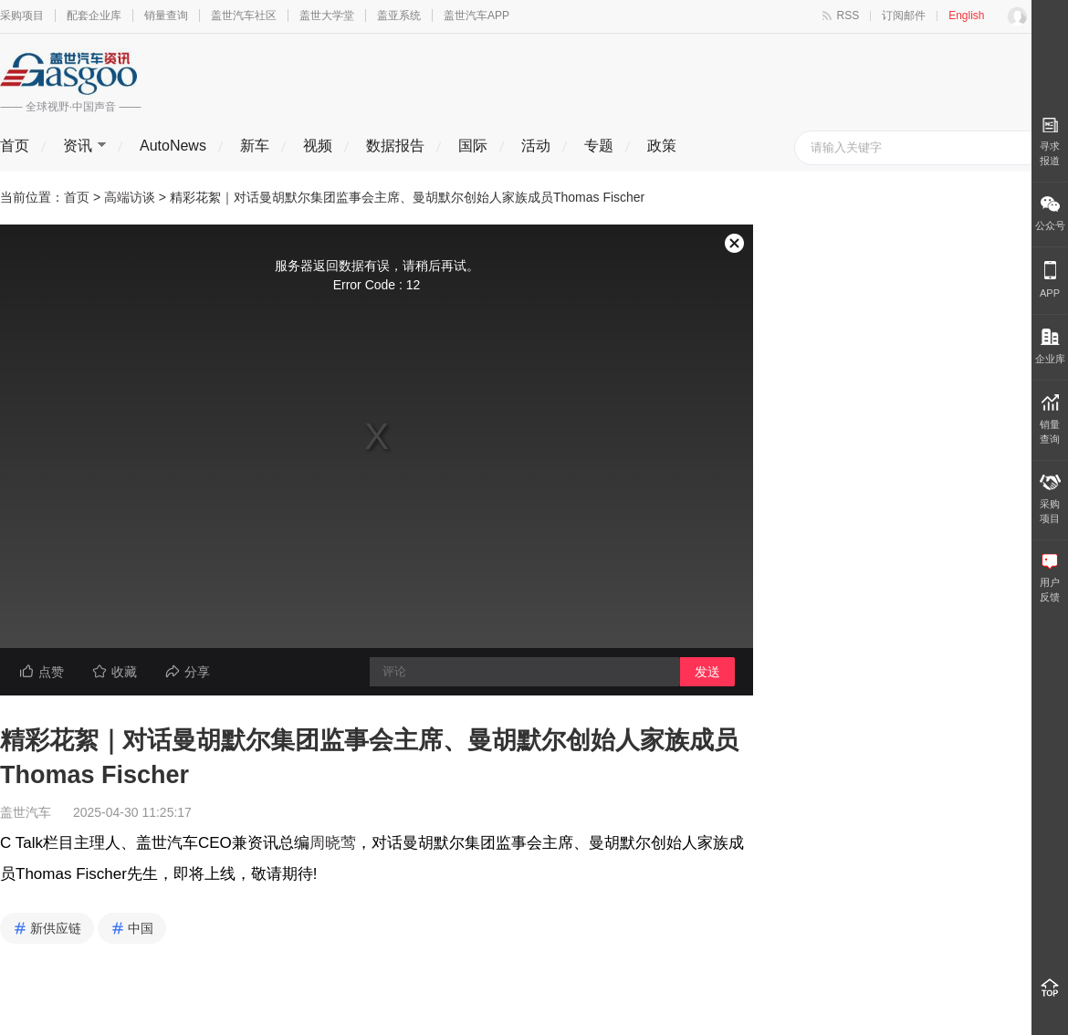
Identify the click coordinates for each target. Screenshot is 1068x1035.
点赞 (51, 671)
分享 (197, 671)
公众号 (1050, 213)
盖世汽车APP (476, 15)
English (966, 15)
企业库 (1050, 346)
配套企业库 (94, 15)
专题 (598, 145)
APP (1050, 279)
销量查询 (166, 15)
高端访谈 (129, 197)
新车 (254, 145)
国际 (472, 145)
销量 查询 (1050, 419)
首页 (14, 145)
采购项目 (22, 15)
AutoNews (173, 145)
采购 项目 (1050, 499)
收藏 (124, 671)
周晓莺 (332, 843)
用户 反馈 (1050, 578)
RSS (848, 15)
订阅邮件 (904, 15)
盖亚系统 (399, 15)
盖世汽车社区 (244, 15)
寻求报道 (1050, 141)
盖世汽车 (25, 812)
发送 (707, 671)
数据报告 (395, 145)
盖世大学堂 (326, 15)
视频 (317, 145)
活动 (535, 145)
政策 (661, 145)
